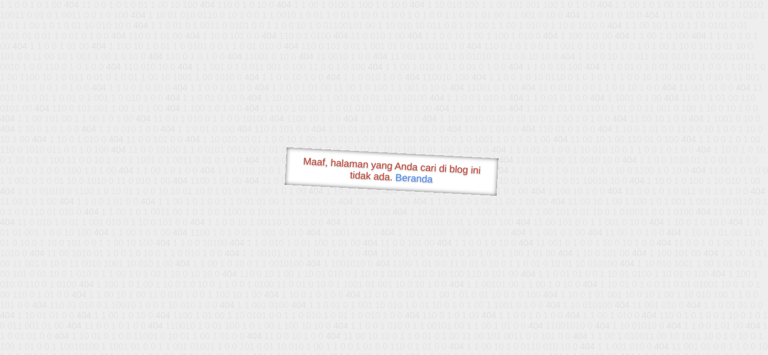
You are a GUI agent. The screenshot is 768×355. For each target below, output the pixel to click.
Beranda (414, 178)
